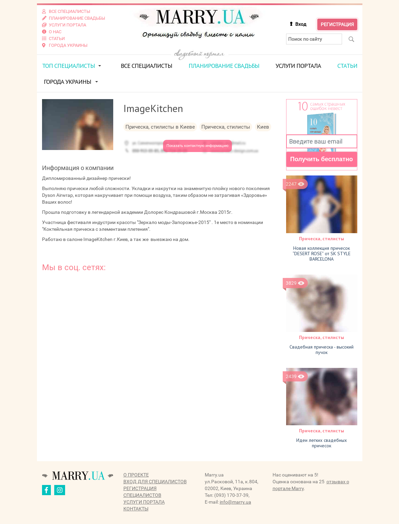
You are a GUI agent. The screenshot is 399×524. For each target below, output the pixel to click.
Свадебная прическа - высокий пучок (322, 349)
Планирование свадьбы (223, 66)
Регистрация (337, 24)
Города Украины (67, 82)
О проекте (136, 475)
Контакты (135, 508)
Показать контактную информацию (197, 146)
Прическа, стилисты (321, 238)
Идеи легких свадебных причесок (321, 443)
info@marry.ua (235, 502)
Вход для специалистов (155, 481)
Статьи (347, 66)
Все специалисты (146, 66)
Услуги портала (298, 66)
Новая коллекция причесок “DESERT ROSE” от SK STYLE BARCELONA (322, 253)
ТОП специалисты (68, 66)
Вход (300, 24)
